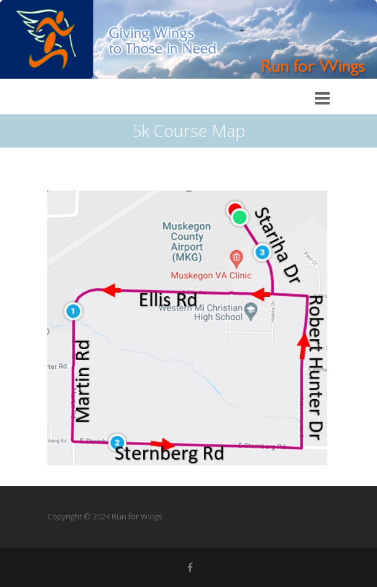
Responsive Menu (322, 98)
